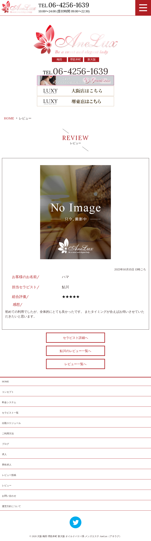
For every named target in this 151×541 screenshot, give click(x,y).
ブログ (5, 444)
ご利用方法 (8, 433)
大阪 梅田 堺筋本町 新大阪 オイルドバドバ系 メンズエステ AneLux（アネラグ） (79, 536)
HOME (5, 381)
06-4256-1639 (68, 5)
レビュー (6, 485)
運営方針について (11, 506)
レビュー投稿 (9, 475)
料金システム (9, 402)
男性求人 (6, 464)
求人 (4, 454)
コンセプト (8, 392)
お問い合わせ (9, 496)
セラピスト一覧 (10, 412)
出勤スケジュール (11, 423)
